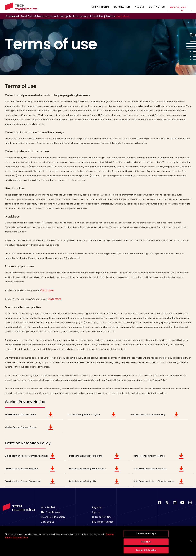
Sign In (183, 9)
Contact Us (157, 7)
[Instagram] (190, 504)
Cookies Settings (146, 536)
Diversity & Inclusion (53, 517)
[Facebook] (159, 504)
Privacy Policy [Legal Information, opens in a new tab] (20, 540)
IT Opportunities (101, 517)
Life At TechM (100, 7)
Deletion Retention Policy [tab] (28, 443)
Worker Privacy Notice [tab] (25, 402)
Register (174, 7)
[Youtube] (182, 504)
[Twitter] (167, 504)
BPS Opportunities (103, 521)
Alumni (139, 7)
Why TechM (48, 507)
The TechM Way (50, 512)
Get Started (122, 7)
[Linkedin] (175, 504)
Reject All (146, 544)
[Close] (190, 543)
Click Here (47, 290)
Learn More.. (123, 16)
